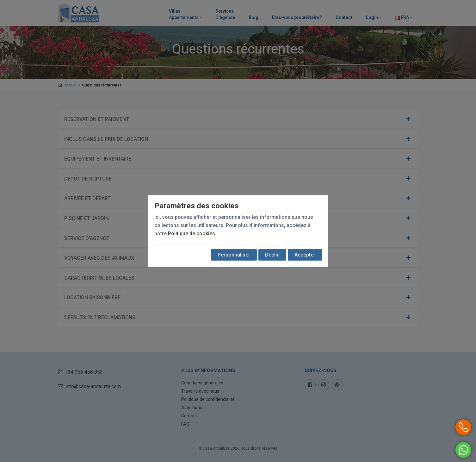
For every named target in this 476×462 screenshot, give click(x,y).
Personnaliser (234, 255)
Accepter (304, 255)
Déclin (272, 255)
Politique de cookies (191, 234)
